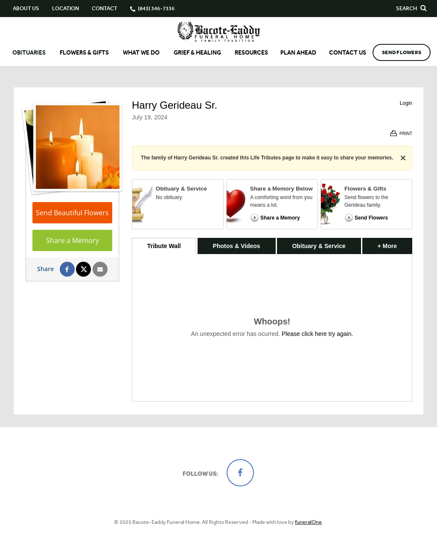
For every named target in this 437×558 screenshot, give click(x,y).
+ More (395, 243)
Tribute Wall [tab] (164, 246)
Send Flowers (401, 52)
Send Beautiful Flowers (72, 212)
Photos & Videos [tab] (236, 246)
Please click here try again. (317, 333)
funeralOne (308, 522)
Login (406, 103)
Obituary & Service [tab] (318, 246)
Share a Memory (72, 240)
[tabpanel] (272, 328)
